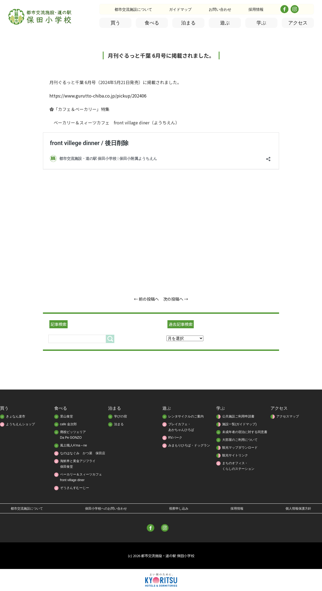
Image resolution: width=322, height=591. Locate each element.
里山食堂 (66, 416)
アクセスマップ (287, 416)
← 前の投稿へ (146, 299)
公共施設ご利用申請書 (238, 416)
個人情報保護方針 (298, 508)
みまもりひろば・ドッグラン (189, 445)
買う (115, 23)
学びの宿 (120, 416)
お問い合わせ (220, 9)
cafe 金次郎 (68, 424)
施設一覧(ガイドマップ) (239, 424)
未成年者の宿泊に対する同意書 (244, 432)
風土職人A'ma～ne (73, 445)
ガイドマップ (180, 9)
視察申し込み (178, 508)
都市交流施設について (133, 9)
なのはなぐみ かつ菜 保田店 (82, 453)
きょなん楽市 (15, 416)
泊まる (188, 23)
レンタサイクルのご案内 (186, 416)
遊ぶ (225, 23)
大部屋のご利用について (240, 440)
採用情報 (256, 9)
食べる (152, 23)
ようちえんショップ (20, 424)
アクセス (298, 23)
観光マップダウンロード (240, 447)
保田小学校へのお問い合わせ (106, 508)
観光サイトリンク (235, 455)
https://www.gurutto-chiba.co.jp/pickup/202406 (98, 95)
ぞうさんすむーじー (74, 488)
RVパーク (175, 437)
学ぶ (261, 23)
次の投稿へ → (175, 299)
